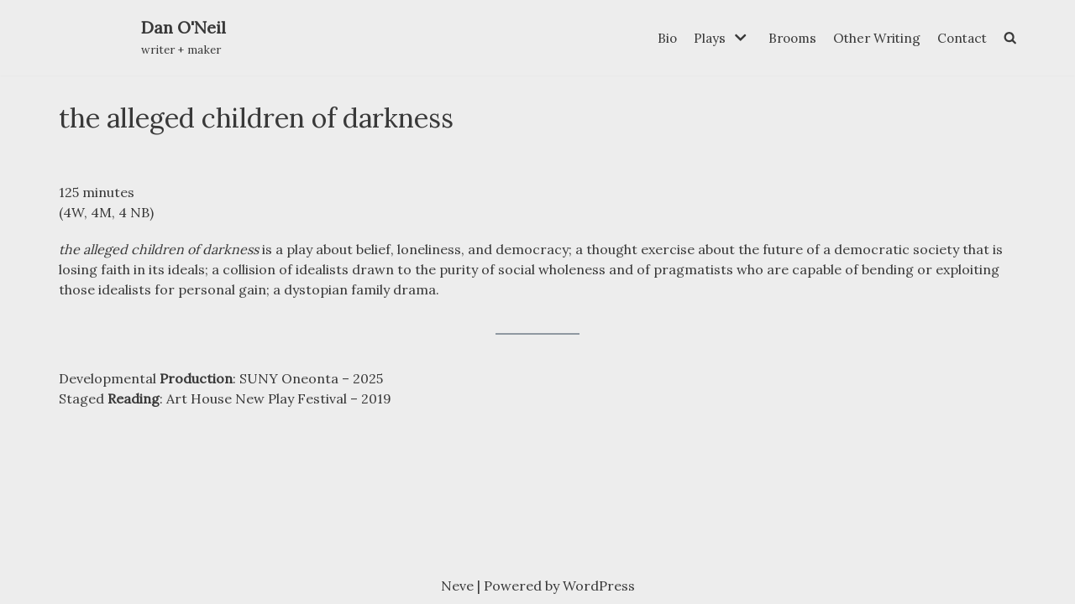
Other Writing (870, 37)
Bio (654, 37)
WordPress (599, 585)
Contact (959, 37)
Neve (457, 585)
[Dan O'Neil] (183, 37)
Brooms (782, 37)
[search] (1009, 38)
